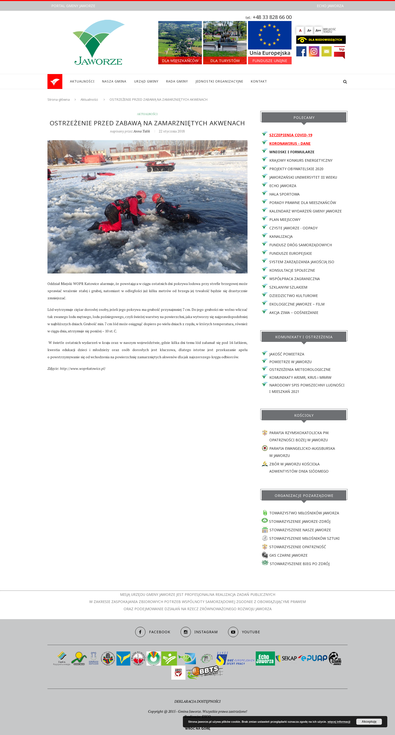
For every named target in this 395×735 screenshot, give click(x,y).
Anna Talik (141, 131)
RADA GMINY (177, 81)
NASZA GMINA (114, 81)
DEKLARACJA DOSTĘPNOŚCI (197, 701)
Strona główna (58, 99)
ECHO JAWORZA (330, 5)
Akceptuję (369, 721)
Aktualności (89, 99)
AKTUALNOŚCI (82, 81)
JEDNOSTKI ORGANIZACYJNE (219, 81)
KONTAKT (259, 81)
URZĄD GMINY (146, 81)
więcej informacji (339, 721)
